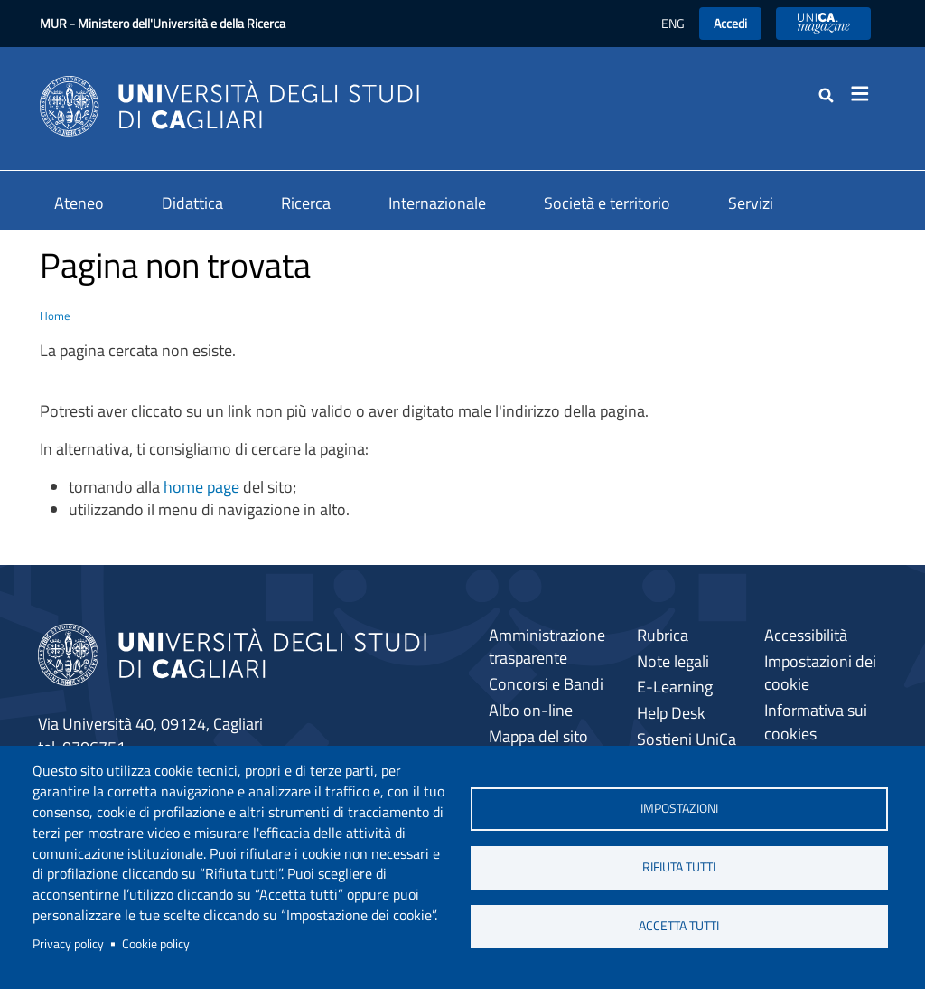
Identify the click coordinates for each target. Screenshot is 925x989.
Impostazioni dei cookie (820, 673)
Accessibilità (805, 635)
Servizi (750, 203)
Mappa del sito (538, 736)
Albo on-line (531, 710)
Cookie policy (156, 944)
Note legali (673, 661)
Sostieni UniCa (686, 739)
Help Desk (671, 713)
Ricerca (306, 203)
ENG (673, 23)
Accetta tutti (679, 926)
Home (55, 315)
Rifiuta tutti (678, 867)
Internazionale (437, 203)
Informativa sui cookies (815, 722)
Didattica (192, 203)
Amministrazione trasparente (547, 647)
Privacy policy (68, 944)
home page (201, 487)
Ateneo (79, 203)
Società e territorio (607, 203)
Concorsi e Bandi (546, 684)
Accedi (730, 23)
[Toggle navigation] (865, 94)
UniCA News (823, 23)
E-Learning (675, 686)
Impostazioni (679, 808)
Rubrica (662, 635)
